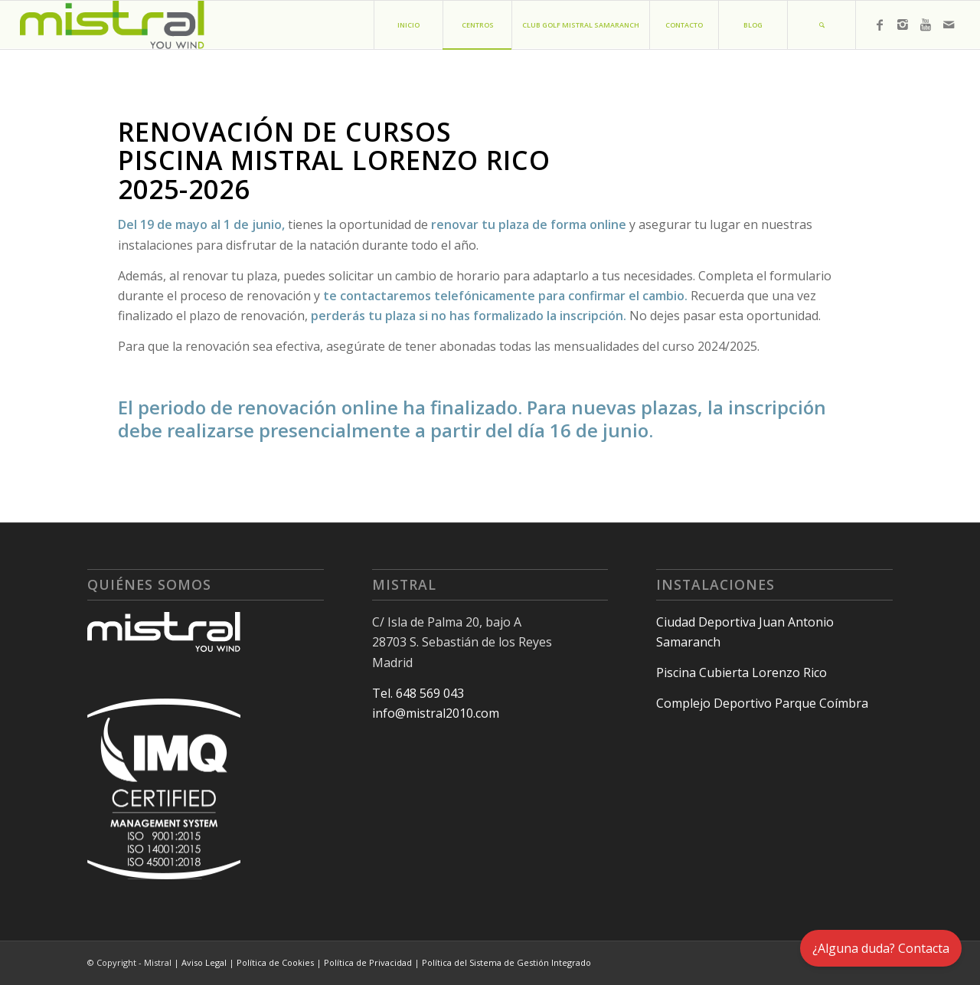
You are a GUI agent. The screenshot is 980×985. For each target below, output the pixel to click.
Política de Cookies (275, 962)
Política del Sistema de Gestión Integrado (506, 962)
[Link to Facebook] (879, 24)
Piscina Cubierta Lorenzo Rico (741, 672)
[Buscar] (821, 25)
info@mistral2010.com (435, 713)
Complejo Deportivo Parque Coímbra (762, 703)
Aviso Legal (204, 962)
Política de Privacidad (368, 962)
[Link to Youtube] (925, 24)
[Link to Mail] (948, 24)
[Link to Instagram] (902, 24)
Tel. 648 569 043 (418, 693)
